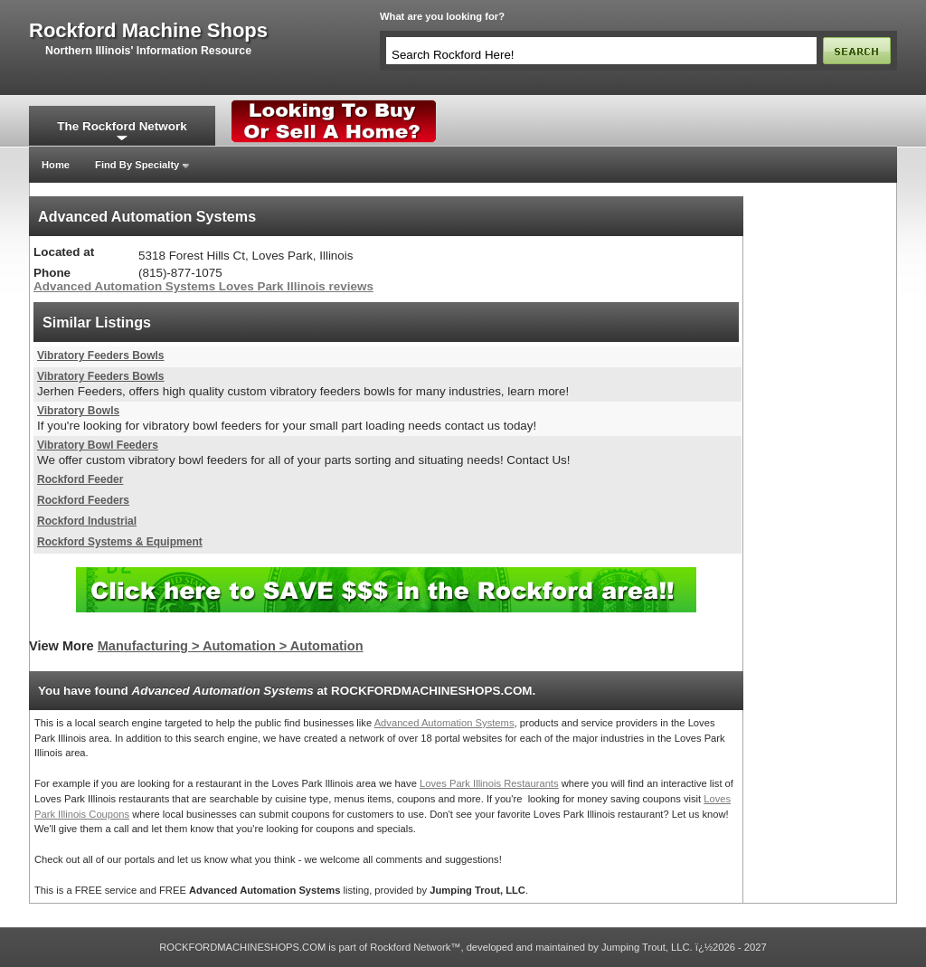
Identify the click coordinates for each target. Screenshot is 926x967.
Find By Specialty (137, 164)
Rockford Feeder (80, 479)
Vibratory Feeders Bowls (101, 355)
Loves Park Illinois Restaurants (489, 783)
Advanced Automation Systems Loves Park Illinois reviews (203, 286)
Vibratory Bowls (78, 410)
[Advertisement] (820, 467)
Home (56, 164)
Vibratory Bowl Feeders (97, 445)
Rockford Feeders (83, 500)
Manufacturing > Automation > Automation (231, 646)
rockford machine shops (148, 31)
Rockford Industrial (87, 521)
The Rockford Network (121, 126)
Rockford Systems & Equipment (120, 542)
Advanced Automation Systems (444, 722)
